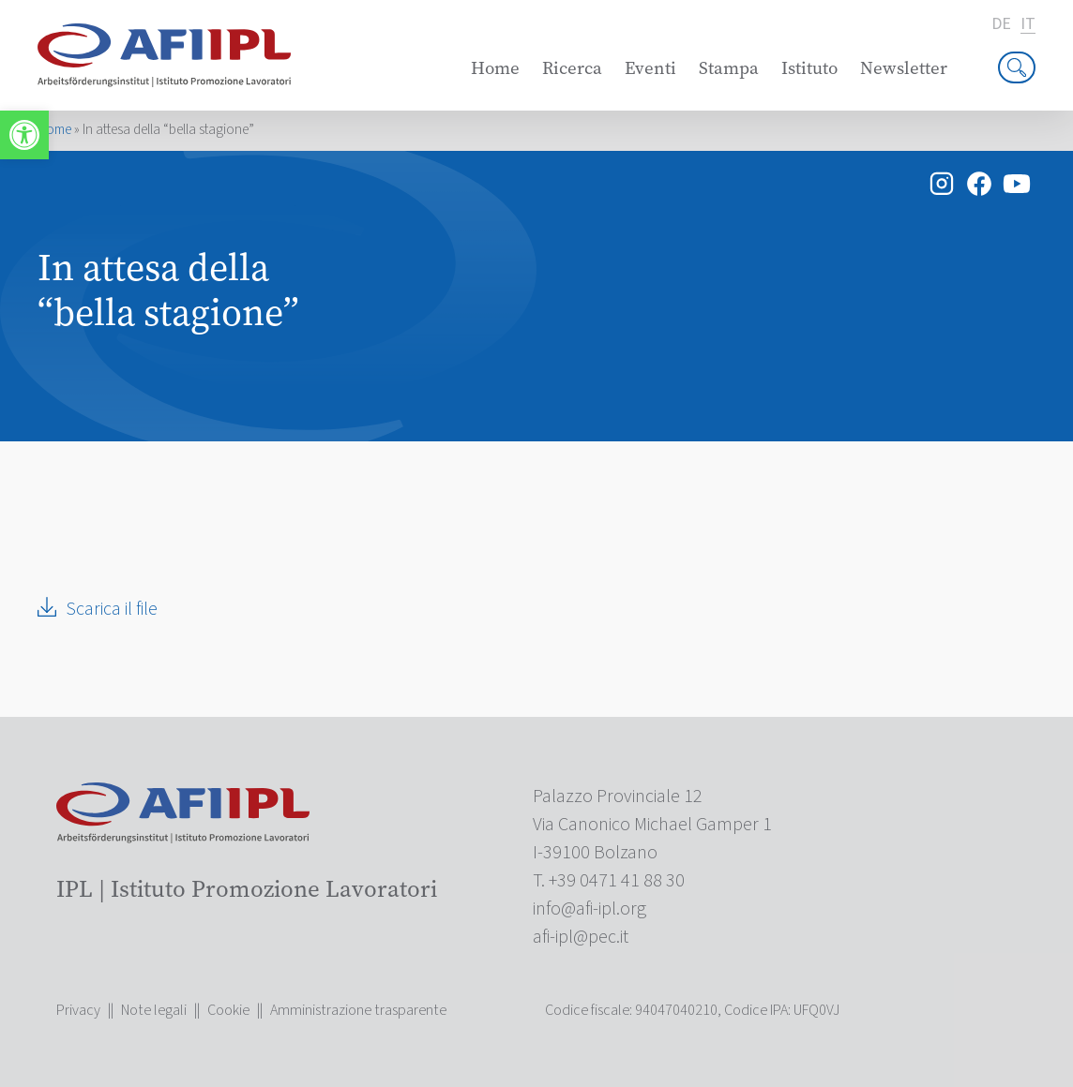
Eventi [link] (650, 68)
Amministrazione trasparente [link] (358, 1010)
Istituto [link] (809, 68)
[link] (24, 135)
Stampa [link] (729, 68)
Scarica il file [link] (112, 609)
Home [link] (495, 68)
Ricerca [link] (572, 68)
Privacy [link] (78, 1010)
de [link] (1001, 24)
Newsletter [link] (903, 68)
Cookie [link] (228, 1010)
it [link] (1027, 25)
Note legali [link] (154, 1010)
